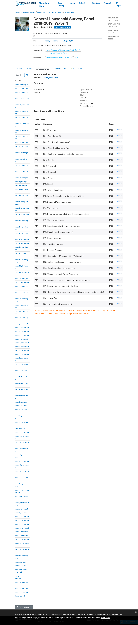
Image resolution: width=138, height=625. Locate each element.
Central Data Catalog (28, 12)
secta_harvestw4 (21, 592)
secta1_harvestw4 (21, 566)
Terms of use (107, 4)
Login (118, 4)
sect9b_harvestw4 (22, 347)
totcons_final (20, 596)
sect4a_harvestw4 (22, 335)
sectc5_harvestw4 (22, 528)
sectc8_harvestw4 (22, 539)
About (73, 3)
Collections (83, 3)
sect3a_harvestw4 (22, 327)
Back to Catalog (24, 607)
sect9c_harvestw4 (22, 350)
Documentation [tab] (60, 69)
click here (105, 617)
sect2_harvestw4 (21, 324)
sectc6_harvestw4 (22, 532)
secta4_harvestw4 (22, 461)
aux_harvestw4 (20, 428)
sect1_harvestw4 (21, 562)
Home (17, 12)
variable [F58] (69, 12)
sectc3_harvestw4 (22, 520)
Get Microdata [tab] (77, 69)
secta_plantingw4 (21, 588)
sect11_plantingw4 (21, 182)
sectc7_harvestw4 (22, 535)
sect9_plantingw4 (21, 178)
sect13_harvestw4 (21, 406)
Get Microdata (62, 27)
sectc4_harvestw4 (22, 524)
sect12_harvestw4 (21, 402)
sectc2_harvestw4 (22, 516)
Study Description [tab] (24, 69)
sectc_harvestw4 (21, 509)
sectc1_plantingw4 (22, 282)
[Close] (136, 612)
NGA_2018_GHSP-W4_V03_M (53, 12)
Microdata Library (44, 4)
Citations (96, 3)
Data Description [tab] (43, 69)
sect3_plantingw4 (21, 88)
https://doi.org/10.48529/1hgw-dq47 (59, 41)
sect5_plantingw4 (21, 142)
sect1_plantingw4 (21, 85)
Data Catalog (61, 4)
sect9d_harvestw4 (22, 354)
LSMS (39, 12)
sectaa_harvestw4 (22, 432)
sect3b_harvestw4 (22, 331)
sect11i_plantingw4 (22, 239)
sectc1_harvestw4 (21, 513)
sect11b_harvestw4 (49, 78)
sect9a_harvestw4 (22, 343)
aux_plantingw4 (21, 185)
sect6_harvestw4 (21, 339)
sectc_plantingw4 (21, 278)
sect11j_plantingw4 (22, 243)
